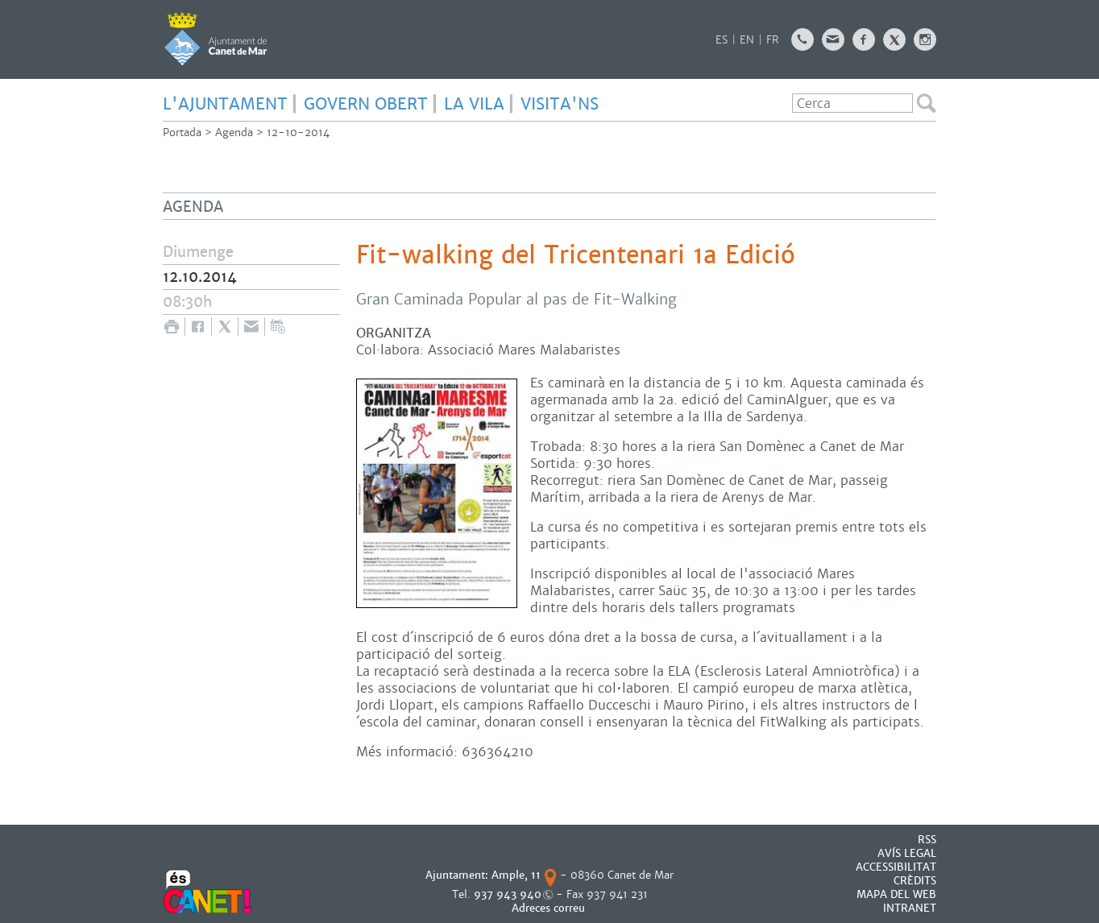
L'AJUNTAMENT (225, 103)
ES (721, 40)
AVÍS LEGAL (906, 853)
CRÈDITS (915, 881)
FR (772, 40)
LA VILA (474, 103)
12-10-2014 (298, 132)
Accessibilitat (896, 867)
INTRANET (909, 908)
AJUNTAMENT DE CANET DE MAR (215, 38)
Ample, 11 (516, 875)
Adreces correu (550, 908)
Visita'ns (559, 103)
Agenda (234, 132)
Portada (182, 132)
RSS (927, 839)
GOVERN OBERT (366, 103)
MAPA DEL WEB (896, 894)
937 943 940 (507, 894)
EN (747, 40)
